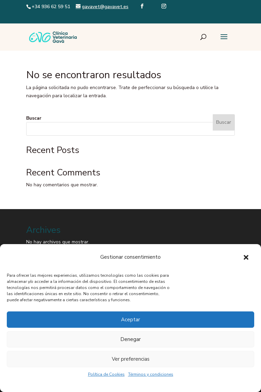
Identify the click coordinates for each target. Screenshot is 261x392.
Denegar (130, 339)
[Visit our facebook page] (142, 12)
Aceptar (130, 319)
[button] (246, 257)
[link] (53, 36)
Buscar (33, 118)
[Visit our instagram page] (164, 12)
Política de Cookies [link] (106, 374)
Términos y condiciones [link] (150, 374)
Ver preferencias (131, 359)
